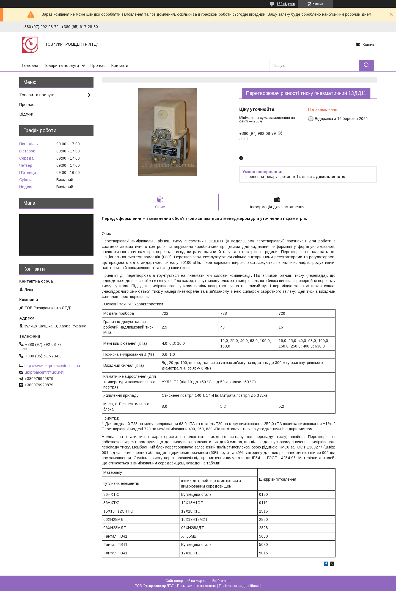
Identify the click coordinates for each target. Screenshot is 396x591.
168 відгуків (286, 4)
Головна (30, 65)
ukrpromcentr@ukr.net (44, 372)
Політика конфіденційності (240, 586)
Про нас (98, 65)
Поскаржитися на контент (196, 586)
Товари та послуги (61, 65)
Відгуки (26, 114)
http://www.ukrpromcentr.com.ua (52, 365)
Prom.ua (224, 581)
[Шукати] (366, 65)
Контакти (119, 65)
